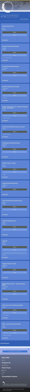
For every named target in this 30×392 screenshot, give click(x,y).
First (5, 16)
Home (3, 360)
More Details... (5, 40)
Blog (3, 373)
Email (15, 35)
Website (14, 32)
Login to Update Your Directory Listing (15, 351)
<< (8, 16)
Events (3, 372)
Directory (4, 370)
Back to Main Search (24, 19)
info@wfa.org (5, 365)
